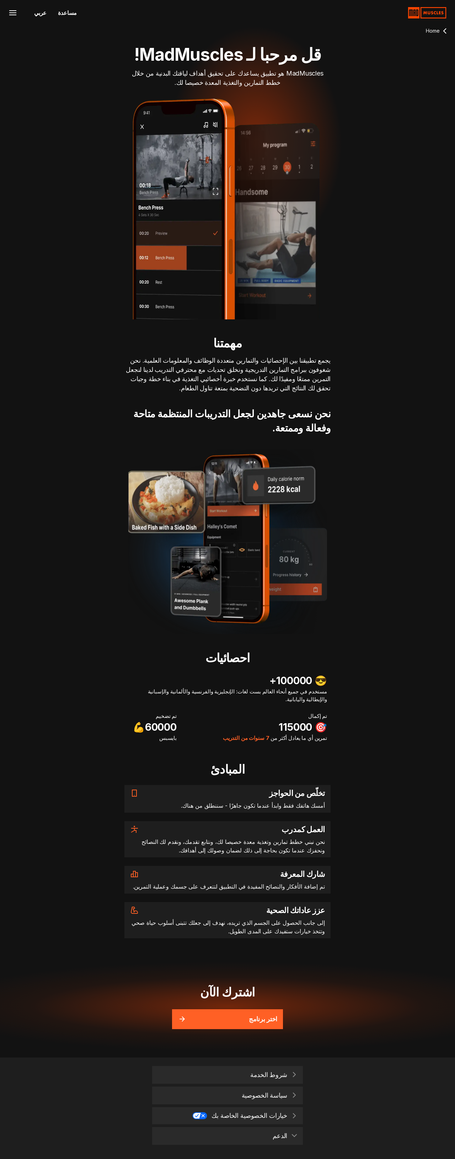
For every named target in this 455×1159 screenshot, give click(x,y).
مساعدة (67, 12)
